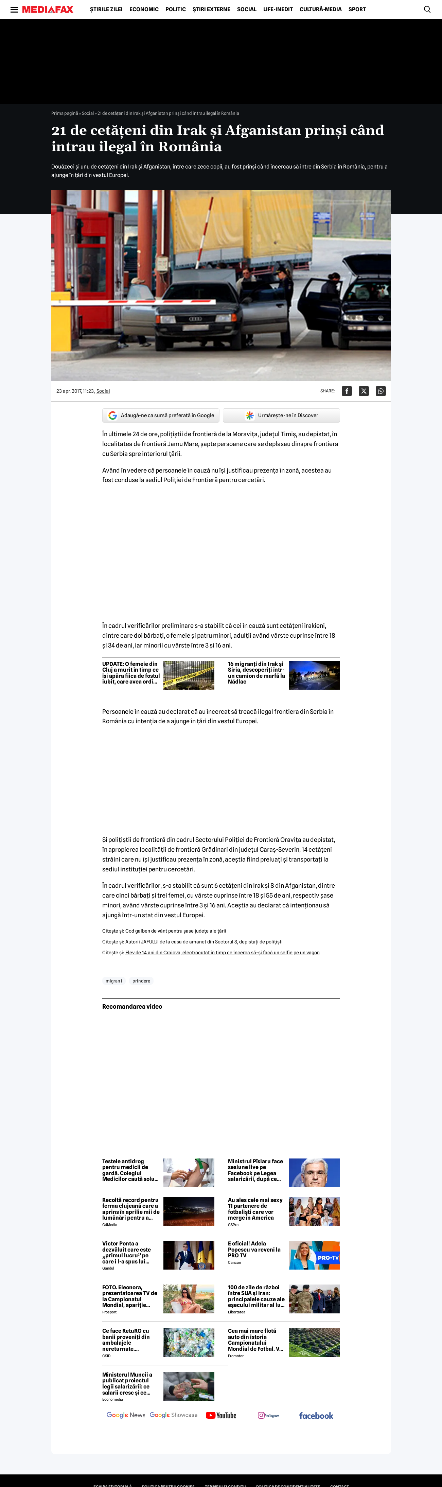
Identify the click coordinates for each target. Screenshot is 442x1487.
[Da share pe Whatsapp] (381, 391)
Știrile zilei (106, 9)
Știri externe (211, 9)
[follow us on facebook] (316, 1416)
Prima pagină (64, 113)
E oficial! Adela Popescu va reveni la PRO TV (254, 1250)
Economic (144, 9)
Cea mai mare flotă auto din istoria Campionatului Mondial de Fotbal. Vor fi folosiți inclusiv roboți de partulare (256, 1340)
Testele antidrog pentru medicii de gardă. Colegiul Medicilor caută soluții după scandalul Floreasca (131, 1170)
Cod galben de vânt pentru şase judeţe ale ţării (175, 931)
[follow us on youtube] (221, 1416)
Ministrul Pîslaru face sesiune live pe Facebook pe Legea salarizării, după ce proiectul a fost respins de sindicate (255, 1170)
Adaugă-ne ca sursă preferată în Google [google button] (160, 415)
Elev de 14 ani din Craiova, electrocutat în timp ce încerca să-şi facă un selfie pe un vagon (222, 952)
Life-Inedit (278, 9)
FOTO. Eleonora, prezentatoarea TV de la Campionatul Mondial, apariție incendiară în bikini (129, 1296)
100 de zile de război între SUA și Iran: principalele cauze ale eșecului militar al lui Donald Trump (256, 1296)
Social (247, 9)
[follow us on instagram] (269, 1416)
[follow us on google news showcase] (173, 1416)
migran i (114, 981)
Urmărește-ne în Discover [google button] (281, 415)
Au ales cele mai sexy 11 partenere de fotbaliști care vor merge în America (255, 1209)
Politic (175, 9)
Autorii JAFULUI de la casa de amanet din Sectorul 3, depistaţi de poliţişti (204, 941)
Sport (357, 9)
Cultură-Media (321, 9)
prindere (141, 981)
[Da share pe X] (364, 391)
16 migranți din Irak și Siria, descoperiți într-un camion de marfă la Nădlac (256, 673)
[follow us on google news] (126, 1416)
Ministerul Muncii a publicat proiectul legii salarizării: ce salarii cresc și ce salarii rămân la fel (127, 1384)
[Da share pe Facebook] (347, 391)
